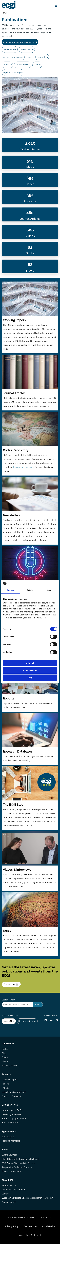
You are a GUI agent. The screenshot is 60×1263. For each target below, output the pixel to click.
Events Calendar (9, 1172)
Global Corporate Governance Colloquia (20, 1176)
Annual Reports (9, 1220)
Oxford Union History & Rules (21, 1236)
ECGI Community (10, 1140)
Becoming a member (12, 1131)
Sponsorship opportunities (14, 1135)
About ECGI (7, 1198)
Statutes (5, 1212)
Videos (5, 1077)
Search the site (8, 1014)
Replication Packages (13, 73)
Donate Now (9, 1036)
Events (5, 1167)
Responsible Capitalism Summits (17, 1185)
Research (6, 1090)
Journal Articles (23, 65)
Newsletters (42, 57)
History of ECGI (9, 1203)
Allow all (30, 663)
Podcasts (7, 65)
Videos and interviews (13, 57)
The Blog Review (9, 1082)
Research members (11, 1158)
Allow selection (30, 670)
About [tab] (49, 590)
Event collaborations (11, 1189)
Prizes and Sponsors (11, 1113)
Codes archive (9, 50)
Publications (8, 1059)
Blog (4, 1069)
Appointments (9, 1148)
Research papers (9, 1096)
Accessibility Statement (30, 1254)
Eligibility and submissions (14, 1108)
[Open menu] (55, 5)
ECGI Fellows (8, 1154)
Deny (30, 678)
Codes (5, 1065)
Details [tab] (30, 590)
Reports (37, 65)
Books (30, 57)
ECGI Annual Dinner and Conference (18, 1181)
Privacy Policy (11, 1245)
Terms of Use (30, 1245)
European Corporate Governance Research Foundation (27, 1216)
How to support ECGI (12, 1127)
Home (4, 13)
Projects (5, 1104)
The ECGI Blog (27, 50)
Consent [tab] (10, 590)
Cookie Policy (48, 1245)
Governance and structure (14, 1208)
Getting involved (10, 1122)
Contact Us (46, 1236)
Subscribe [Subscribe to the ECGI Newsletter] (11, 998)
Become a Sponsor (27, 1036)
